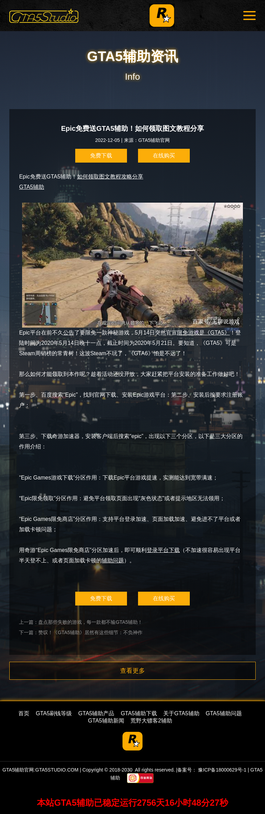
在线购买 (164, 155)
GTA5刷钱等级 (54, 713)
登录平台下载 (163, 550)
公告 (68, 333)
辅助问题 (113, 560)
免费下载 (101, 155)
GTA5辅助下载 (139, 713)
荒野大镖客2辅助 (151, 721)
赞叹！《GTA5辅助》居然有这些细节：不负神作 (90, 632)
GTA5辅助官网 (154, 140)
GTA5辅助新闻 (106, 721)
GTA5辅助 (31, 187)
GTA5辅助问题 (224, 713)
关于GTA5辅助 (181, 713)
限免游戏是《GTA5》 (203, 333)
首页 (23, 713)
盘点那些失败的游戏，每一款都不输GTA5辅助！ (90, 622)
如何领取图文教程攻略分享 (110, 177)
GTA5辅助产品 (96, 713)
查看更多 (132, 670)
